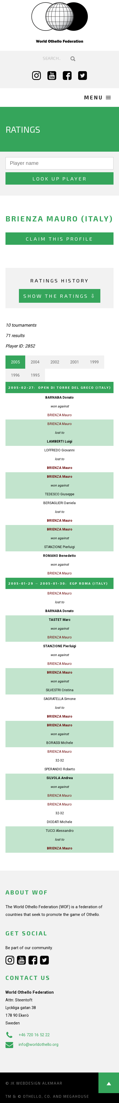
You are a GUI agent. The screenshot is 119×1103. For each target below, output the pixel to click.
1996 (15, 375)
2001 (74, 362)
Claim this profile (59, 238)
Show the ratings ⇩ (59, 296)
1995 (35, 375)
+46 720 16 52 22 (27, 1034)
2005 (15, 362)
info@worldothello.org (31, 1044)
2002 (54, 362)
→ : (58, 583)
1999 (94, 362)
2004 (35, 362)
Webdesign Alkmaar (39, 1083)
